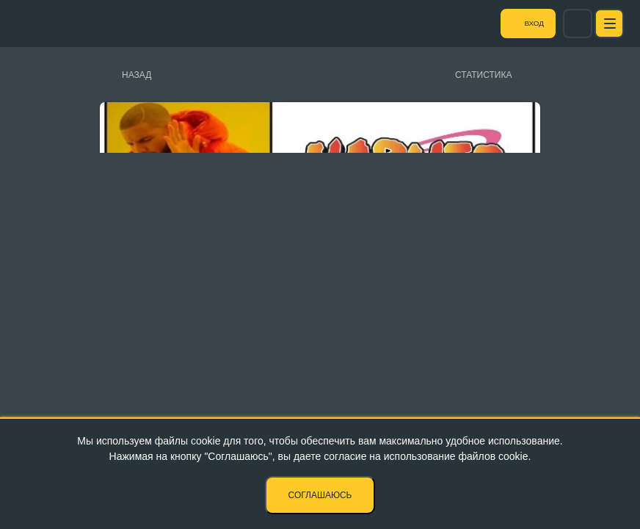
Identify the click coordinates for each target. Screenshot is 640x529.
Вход (562, 23)
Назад (136, 75)
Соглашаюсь (320, 495)
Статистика (483, 75)
